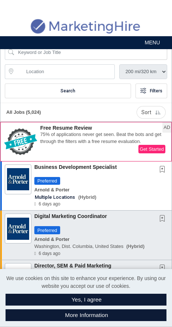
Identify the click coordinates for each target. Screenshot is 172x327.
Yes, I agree (87, 299)
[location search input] (65, 71)
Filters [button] (151, 90)
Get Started (152, 149)
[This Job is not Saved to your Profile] (164, 170)
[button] (86, 42)
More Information (86, 315)
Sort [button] (151, 112)
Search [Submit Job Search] (68, 90)
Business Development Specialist (75, 167)
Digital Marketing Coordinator (70, 216)
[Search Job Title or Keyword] (91, 52)
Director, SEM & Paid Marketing (72, 266)
